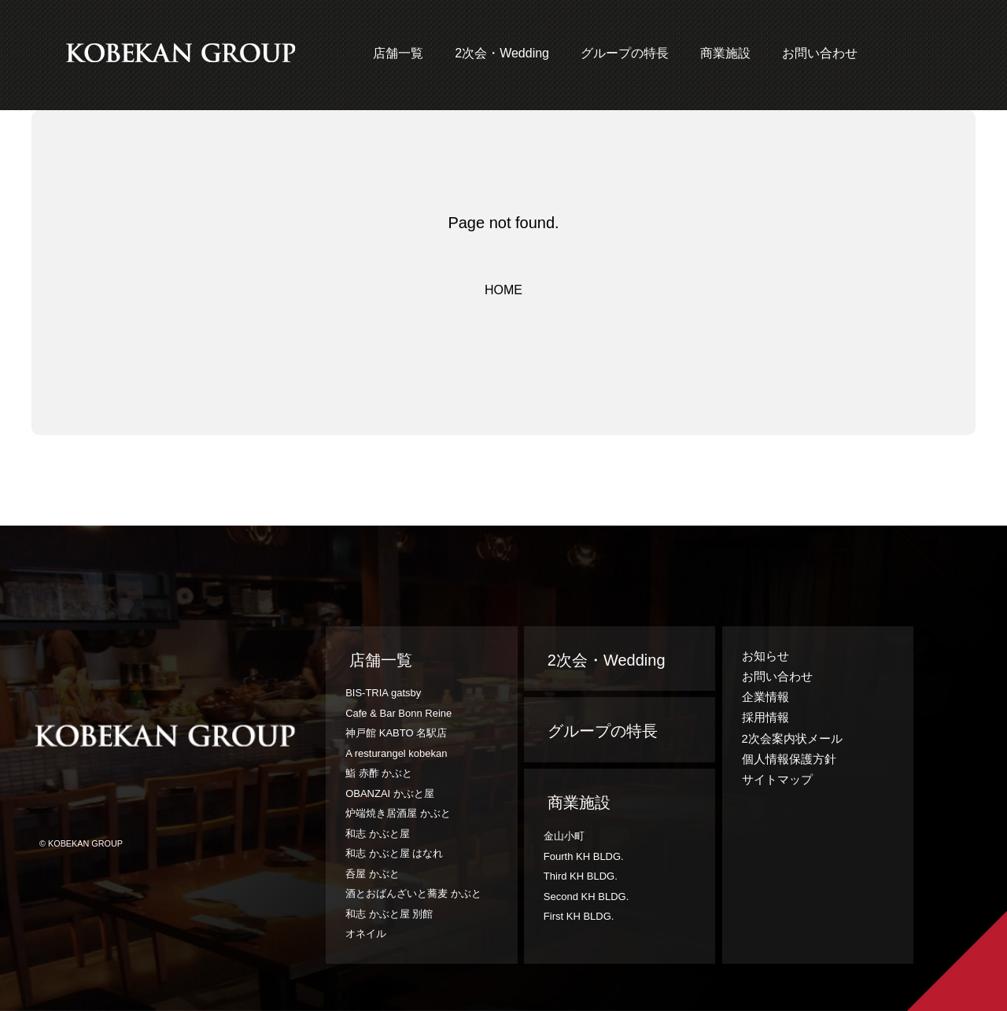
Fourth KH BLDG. (584, 856)
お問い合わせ (820, 53)
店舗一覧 (398, 53)
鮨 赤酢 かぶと (378, 773)
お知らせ (765, 655)
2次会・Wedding (502, 53)
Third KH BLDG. (581, 876)
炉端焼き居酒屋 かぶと (398, 813)
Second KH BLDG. (586, 896)
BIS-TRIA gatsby (383, 693)
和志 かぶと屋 (377, 833)
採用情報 (765, 717)
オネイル (365, 933)
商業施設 (725, 53)
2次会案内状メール (792, 738)
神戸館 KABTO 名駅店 (396, 733)
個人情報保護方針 (789, 759)
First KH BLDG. (579, 916)
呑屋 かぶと (372, 874)
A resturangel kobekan (396, 753)
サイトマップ (777, 779)
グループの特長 (625, 53)
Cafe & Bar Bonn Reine (398, 713)
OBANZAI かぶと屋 (389, 793)
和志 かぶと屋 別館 (389, 914)
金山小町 (564, 836)
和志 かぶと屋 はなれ (394, 853)
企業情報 (765, 696)
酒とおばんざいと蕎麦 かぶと (413, 893)
